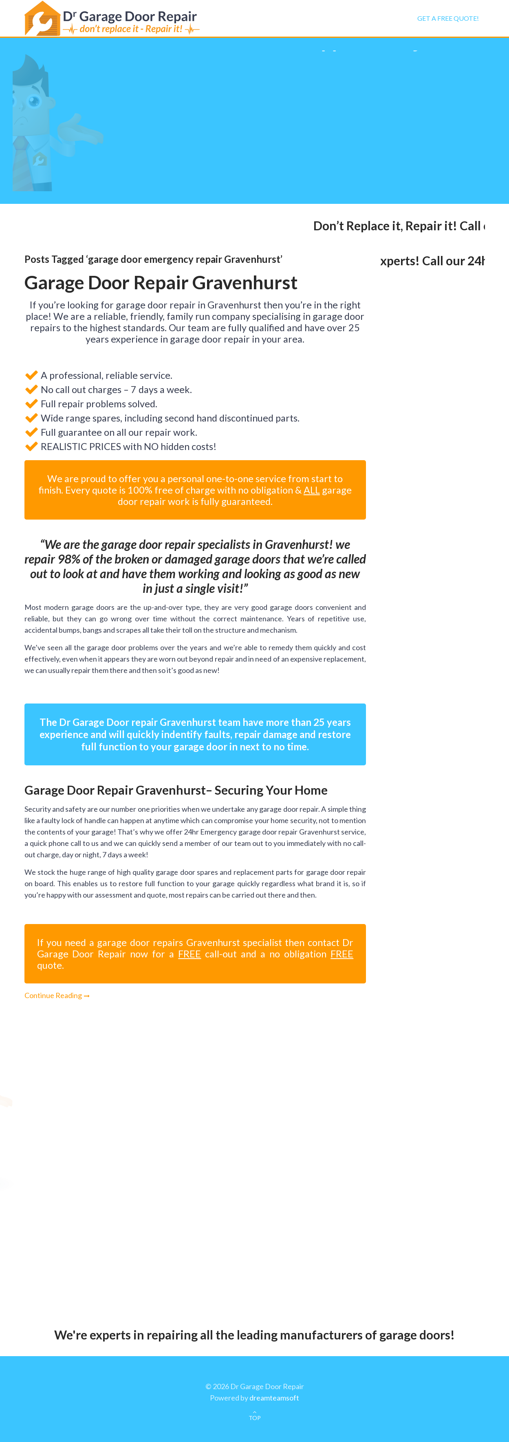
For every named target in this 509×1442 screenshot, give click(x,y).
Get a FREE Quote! (448, 18)
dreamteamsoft (274, 1397)
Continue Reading (53, 995)
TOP (255, 1417)
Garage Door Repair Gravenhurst (160, 282)
